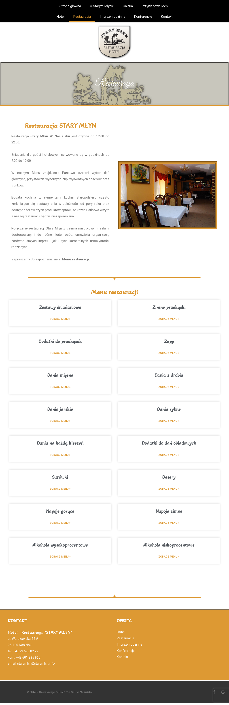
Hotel (60, 17)
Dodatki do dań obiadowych (169, 444)
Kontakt (166, 17)
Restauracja (82, 17)
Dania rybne (169, 410)
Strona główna (70, 6)
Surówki (60, 478)
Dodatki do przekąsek (60, 341)
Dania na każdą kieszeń (60, 444)
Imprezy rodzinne (112, 17)
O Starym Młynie (102, 6)
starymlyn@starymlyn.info (36, 665)
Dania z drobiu (169, 375)
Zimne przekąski (168, 307)
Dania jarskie (60, 410)
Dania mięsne (60, 375)
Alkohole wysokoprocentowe (60, 546)
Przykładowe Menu (156, 6)
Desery (169, 478)
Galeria (128, 6)
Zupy (169, 341)
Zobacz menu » (60, 319)
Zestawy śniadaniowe (60, 307)
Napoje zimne (169, 512)
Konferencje (143, 17)
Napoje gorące (60, 512)
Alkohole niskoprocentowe (169, 546)
